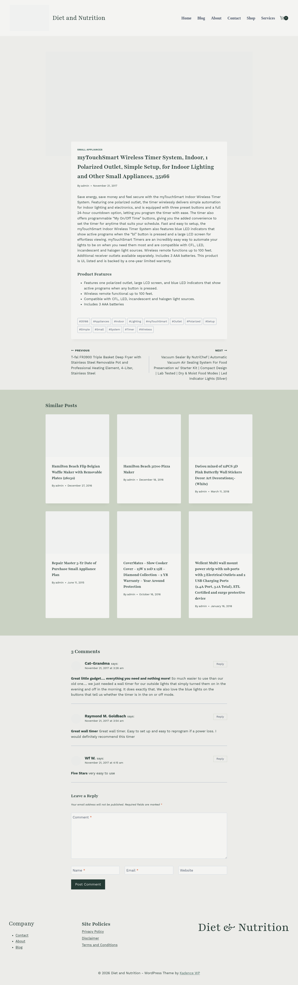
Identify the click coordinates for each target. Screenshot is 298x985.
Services (268, 18)
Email (132, 870)
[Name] (95, 870)
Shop (251, 18)
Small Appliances (90, 149)
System (114, 329)
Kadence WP (190, 973)
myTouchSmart (156, 321)
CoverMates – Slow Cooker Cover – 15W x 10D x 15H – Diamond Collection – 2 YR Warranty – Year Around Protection (145, 575)
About (216, 18)
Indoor (119, 321)
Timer (129, 329)
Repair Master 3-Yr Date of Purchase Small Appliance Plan (74, 569)
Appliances (101, 321)
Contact (234, 18)
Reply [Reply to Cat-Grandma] (220, 664)
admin (85, 185)
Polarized (194, 321)
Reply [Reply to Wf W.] (220, 758)
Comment (82, 817)
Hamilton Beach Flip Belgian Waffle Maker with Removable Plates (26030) (77, 472)
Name (79, 870)
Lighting (135, 321)
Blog (201, 18)
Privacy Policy (93, 931)
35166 (83, 321)
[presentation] (77, 435)
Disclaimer (90, 938)
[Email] (149, 870)
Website (186, 870)
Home (186, 18)
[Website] (202, 870)
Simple (84, 329)
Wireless (145, 329)
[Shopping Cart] (284, 18)
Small (99, 329)
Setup (210, 321)
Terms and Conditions (100, 945)
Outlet (177, 321)
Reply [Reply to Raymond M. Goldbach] (220, 716)
